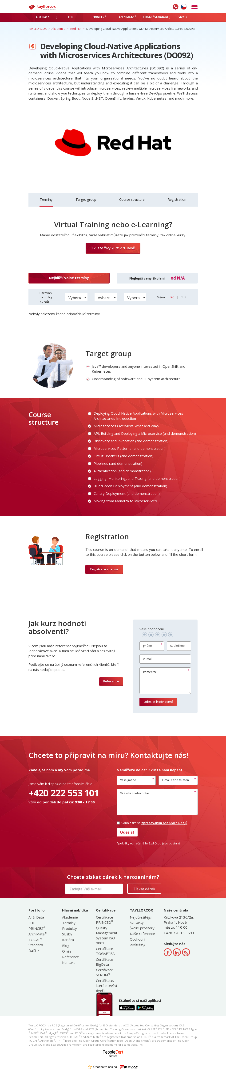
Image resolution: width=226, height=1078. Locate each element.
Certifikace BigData (104, 962)
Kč (172, 297)
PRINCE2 (36, 928)
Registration (177, 199)
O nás (66, 951)
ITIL (31, 922)
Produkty (69, 928)
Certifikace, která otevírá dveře (106, 985)
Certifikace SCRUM (104, 972)
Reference (111, 681)
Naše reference (142, 933)
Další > (33, 950)
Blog (65, 945)
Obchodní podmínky (137, 941)
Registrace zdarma (104, 569)
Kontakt (68, 962)
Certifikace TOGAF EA (105, 951)
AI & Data (36, 917)
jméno (147, 646)
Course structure (132, 199)
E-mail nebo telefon (175, 780)
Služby (67, 934)
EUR (183, 297)
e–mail (147, 659)
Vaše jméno (128, 780)
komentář (149, 672)
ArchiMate (37, 934)
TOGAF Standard (35, 942)
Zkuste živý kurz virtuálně (113, 248)
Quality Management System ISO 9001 (106, 935)
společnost (178, 646)
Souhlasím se (152, 823)
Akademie (70, 917)
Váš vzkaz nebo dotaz (134, 793)
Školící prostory (142, 928)
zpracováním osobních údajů (164, 823)
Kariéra (68, 939)
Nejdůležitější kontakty (140, 919)
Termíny (46, 199)
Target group (85, 199)
